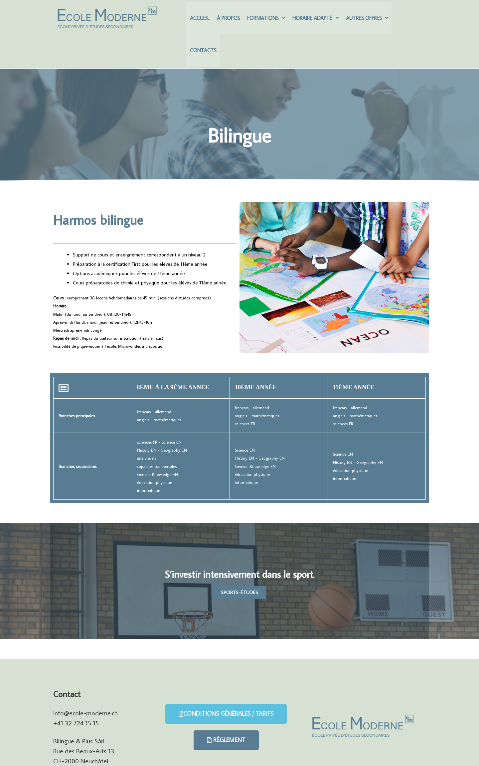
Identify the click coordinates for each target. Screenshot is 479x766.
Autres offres (364, 19)
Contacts (405, 19)
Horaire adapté (313, 19)
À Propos (227, 19)
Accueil (199, 19)
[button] (239, 563)
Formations (265, 19)
